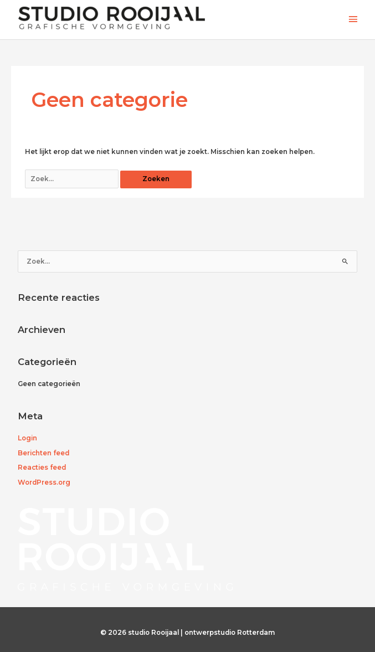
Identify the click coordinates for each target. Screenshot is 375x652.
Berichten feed (43, 453)
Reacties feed (42, 467)
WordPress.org (44, 482)
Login (27, 438)
